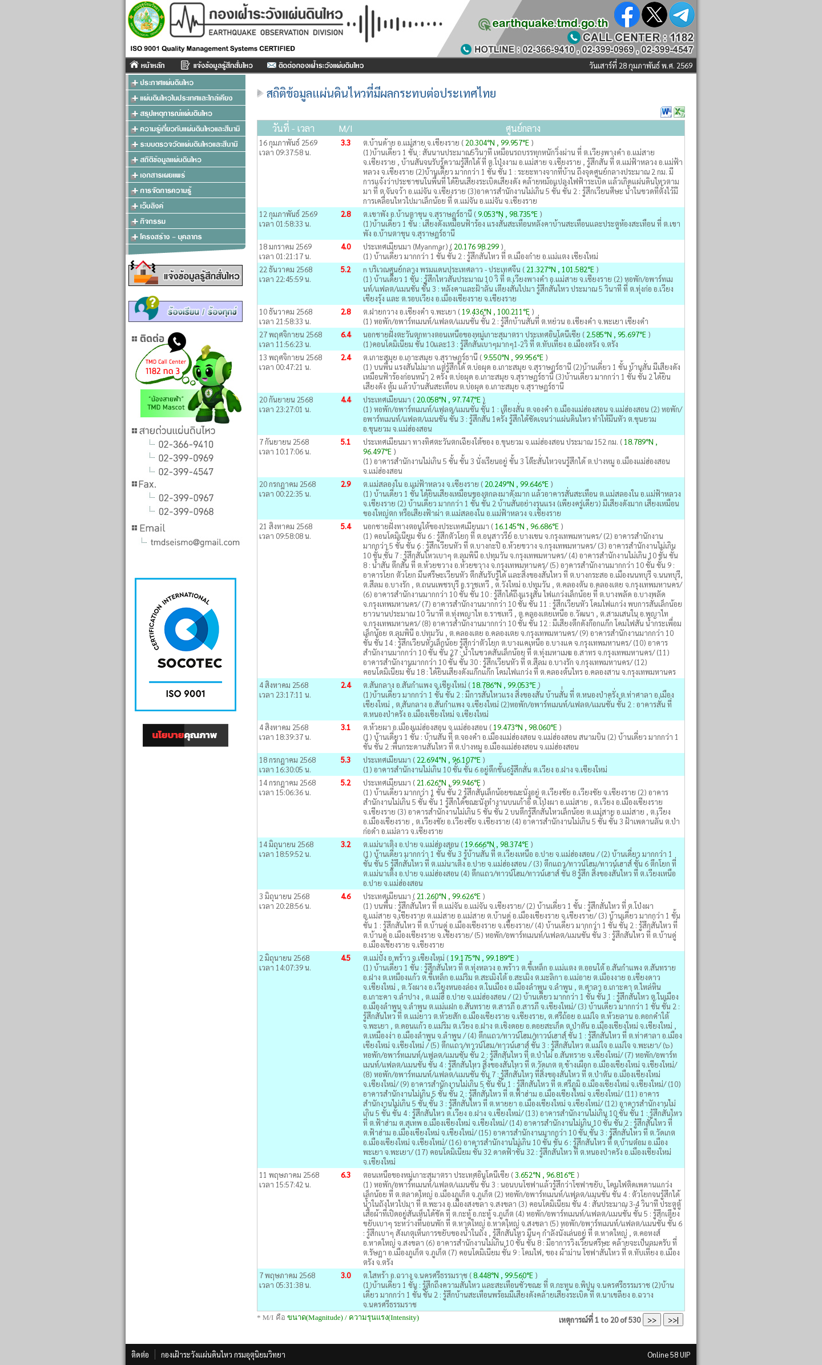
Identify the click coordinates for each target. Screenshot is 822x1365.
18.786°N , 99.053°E (505, 685)
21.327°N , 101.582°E (561, 269)
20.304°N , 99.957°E (498, 142)
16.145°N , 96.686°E (527, 526)
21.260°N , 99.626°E (449, 896)
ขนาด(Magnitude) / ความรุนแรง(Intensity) (353, 1317)
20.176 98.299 (476, 246)
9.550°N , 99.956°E (514, 357)
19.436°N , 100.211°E (496, 311)
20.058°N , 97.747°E (449, 399)
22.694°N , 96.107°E (449, 759)
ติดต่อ (140, 1354)
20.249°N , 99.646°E (517, 484)
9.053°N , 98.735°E (508, 214)
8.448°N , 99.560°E (503, 1275)
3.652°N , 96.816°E (545, 1174)
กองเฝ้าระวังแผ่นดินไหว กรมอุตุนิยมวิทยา (223, 1354)
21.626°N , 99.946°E (449, 782)
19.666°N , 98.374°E (497, 844)
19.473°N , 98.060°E (526, 727)
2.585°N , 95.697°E (617, 334)
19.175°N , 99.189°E (483, 958)
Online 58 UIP (669, 1354)
